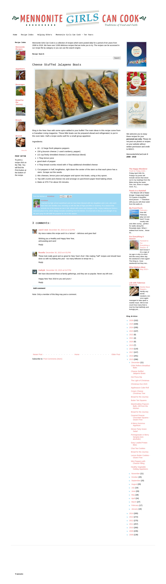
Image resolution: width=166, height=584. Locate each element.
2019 (131, 345)
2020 (131, 342)
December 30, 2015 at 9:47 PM (58, 270)
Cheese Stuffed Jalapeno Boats (138, 372)
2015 (131, 359)
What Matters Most (137, 267)
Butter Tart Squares (139, 400)
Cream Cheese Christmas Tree (138, 392)
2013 (131, 517)
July (133, 488)
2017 (131, 352)
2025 (131, 324)
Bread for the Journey (139, 397)
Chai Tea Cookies (138, 448)
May (133, 495)
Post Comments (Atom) (52, 359)
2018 (131, 349)
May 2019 (144, 269)
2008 (131, 535)
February (143, 210)
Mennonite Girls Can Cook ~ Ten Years (74, 35)
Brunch (19, 136)
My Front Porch (136, 208)
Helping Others (44, 35)
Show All (24, 150)
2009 (131, 531)
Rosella (42, 253)
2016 (131, 356)
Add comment (39, 288)
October (134, 477)
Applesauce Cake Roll (140, 388)
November (135, 474)
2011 (131, 524)
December (135, 362)
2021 (131, 338)
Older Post (116, 354)
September (136, 481)
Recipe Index (27, 35)
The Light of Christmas (140, 380)
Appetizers (20, 69)
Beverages (20, 84)
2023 (131, 331)
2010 (131, 528)
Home (15, 35)
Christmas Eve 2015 (139, 384)
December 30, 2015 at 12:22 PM (62, 230)
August (134, 484)
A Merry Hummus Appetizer (138, 424)
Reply (41, 245)
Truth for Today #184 (137, 171)
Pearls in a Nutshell (137, 191)
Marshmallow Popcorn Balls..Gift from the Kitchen (140, 406)
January (134, 509)
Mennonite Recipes (20, 48)
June (133, 491)
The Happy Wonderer (138, 169)
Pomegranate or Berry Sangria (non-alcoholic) (140, 437)
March (134, 502)
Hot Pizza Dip (136, 377)
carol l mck (43, 230)
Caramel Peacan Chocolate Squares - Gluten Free (140, 417)
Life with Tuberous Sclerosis (137, 284)
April (133, 498)
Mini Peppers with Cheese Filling (138, 462)
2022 (131, 335)
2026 (131, 320)
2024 (131, 327)
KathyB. (42, 270)
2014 (131, 513)
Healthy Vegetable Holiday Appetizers (139, 468)
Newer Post (37, 354)
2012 (131, 521)
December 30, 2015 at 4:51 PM (58, 253)
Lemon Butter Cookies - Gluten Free (140, 456)
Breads (19, 120)
